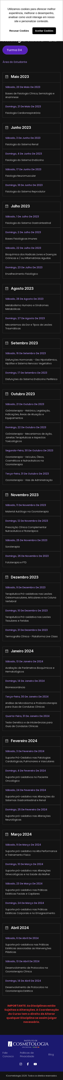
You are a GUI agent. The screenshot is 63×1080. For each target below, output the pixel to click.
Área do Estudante (15, 62)
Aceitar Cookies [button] (44, 30)
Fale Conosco (8, 1054)
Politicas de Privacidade (27, 1054)
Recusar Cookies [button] (19, 30)
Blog (51, 1054)
